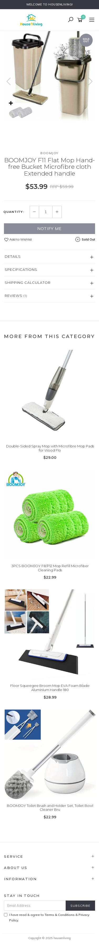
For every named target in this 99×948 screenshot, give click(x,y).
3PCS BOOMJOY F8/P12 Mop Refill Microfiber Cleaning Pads (50, 568)
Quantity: (13, 211)
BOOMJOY (49, 153)
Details (13, 256)
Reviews (16, 295)
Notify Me (49, 228)
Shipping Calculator (28, 282)
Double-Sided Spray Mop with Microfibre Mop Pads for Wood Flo (50, 448)
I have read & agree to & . (46, 917)
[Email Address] (35, 906)
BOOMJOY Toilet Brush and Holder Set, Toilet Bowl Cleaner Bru (50, 807)
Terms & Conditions (60, 915)
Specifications (21, 269)
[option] (49, 76)
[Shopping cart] (81, 20)
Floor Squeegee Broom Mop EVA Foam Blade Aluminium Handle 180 (50, 687)
